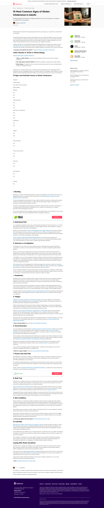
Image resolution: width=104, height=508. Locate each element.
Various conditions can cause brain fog (22, 386)
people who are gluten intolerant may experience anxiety (29, 338)
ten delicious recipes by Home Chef (45, 50)
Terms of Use (55, 484)
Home (14, 8)
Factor (76, 46)
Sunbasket (28, 452)
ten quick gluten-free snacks (40, 323)
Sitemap (67, 484)
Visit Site (83, 37)
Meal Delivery (20, 8)
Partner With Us (73, 484)
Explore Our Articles (74, 84)
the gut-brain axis (52, 389)
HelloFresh (42, 265)
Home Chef (35, 452)
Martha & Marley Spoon (81, 51)
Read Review (77, 37)
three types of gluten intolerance (26, 55)
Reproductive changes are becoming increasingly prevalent (28, 424)
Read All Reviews (74, 60)
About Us (42, 484)
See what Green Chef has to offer (41, 418)
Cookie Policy (48, 484)
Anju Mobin (23, 22)
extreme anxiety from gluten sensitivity (41, 329)
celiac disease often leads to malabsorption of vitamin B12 (32, 310)
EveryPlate (77, 56)
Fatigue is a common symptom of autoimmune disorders (27, 299)
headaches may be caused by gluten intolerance (38, 291)
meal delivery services (18, 45)
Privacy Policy (62, 484)
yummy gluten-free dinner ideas (41, 351)
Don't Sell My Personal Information (21, 497)
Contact (80, 484)
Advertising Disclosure (71, 1)
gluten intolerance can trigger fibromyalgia (33, 367)
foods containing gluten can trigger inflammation (40, 230)
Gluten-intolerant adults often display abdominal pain (26, 237)
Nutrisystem (45, 342)
